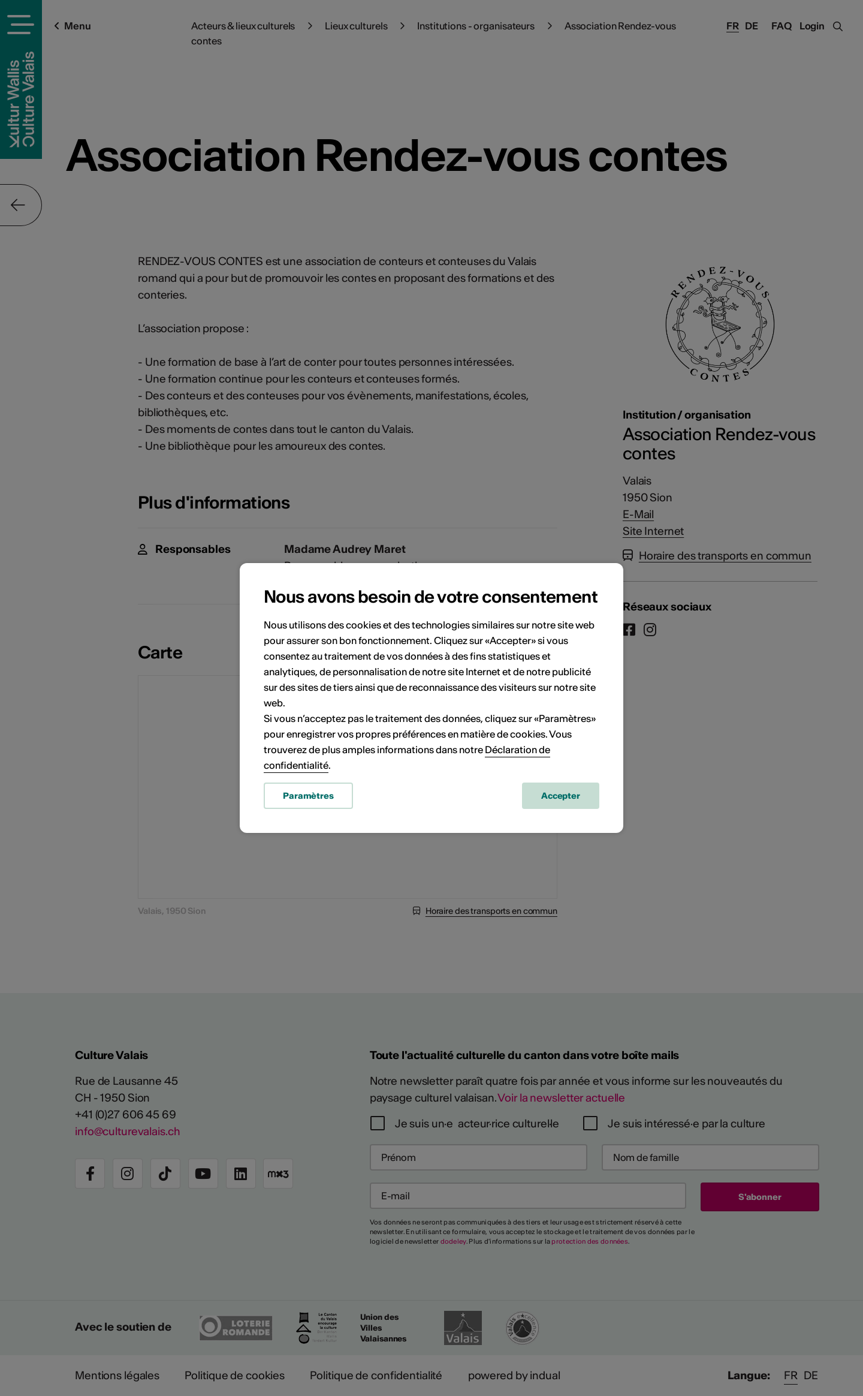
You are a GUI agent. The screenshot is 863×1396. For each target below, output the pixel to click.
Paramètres (308, 795)
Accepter (560, 795)
